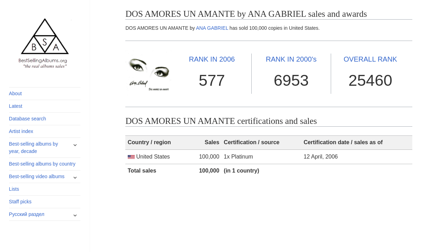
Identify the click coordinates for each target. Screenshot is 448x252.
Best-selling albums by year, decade (33, 147)
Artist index (21, 131)
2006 (212, 59)
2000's (291, 59)
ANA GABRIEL (212, 28)
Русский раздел (26, 214)
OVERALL (370, 59)
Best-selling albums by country (42, 164)
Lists (14, 189)
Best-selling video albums (37, 176)
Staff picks (20, 201)
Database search (27, 118)
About (15, 93)
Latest (15, 106)
